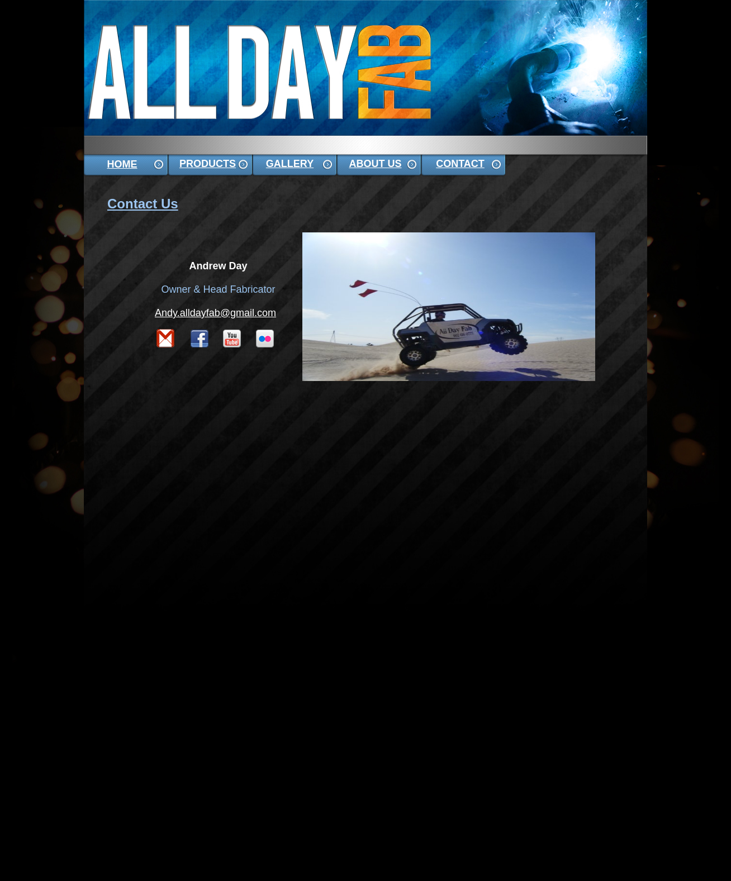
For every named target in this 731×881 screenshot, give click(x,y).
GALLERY (290, 163)
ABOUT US (375, 163)
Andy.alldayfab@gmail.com (215, 312)
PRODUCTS (207, 163)
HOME (122, 164)
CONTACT (460, 163)
